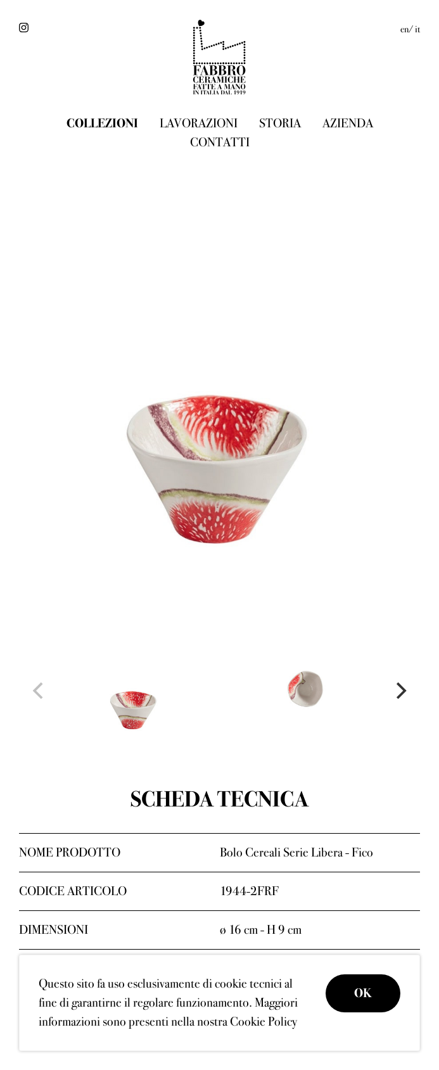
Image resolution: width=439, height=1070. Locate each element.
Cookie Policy (263, 1021)
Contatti (220, 142)
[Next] (400, 690)
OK (363, 993)
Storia (280, 123)
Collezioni (102, 123)
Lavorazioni (199, 123)
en (404, 29)
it (417, 29)
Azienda (347, 123)
